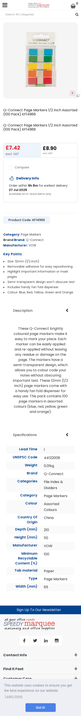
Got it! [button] (40, 707)
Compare (19, 167)
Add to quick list (72, 93)
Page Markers (31, 234)
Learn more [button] (13, 696)
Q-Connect (35, 240)
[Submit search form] (77, 14)
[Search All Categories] (40, 14)
